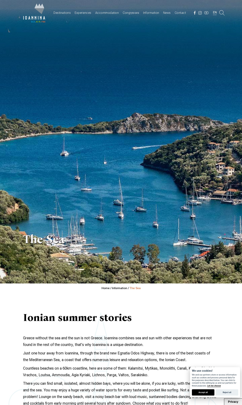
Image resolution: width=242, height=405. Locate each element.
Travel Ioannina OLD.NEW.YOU (34, 13)
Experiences (83, 13)
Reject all (227, 392)
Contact (180, 13)
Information (151, 13)
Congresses (131, 13)
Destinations (62, 13)
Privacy (233, 401)
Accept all (203, 392)
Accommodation (107, 13)
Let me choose (214, 386)
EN (215, 12)
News (167, 13)
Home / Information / (116, 288)
